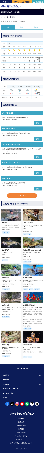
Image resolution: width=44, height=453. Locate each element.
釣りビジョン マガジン (10, 389)
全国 (2, 21)
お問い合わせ (21, 432)
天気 (8, 27)
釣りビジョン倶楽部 (21, 2)
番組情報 (6, 380)
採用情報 (21, 429)
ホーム (6, 1)
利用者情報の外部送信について (21, 443)
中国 (8, 21)
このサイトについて (21, 439)
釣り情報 (6, 384)
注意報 (36, 27)
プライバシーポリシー (21, 436)
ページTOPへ (22, 368)
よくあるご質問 (8, 393)
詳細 (37, 123)
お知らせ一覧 (21, 425)
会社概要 (21, 418)
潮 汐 (22, 27)
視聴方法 (38, 1)
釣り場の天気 (11, 17)
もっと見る (22, 195)
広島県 (15, 21)
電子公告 (21, 422)
